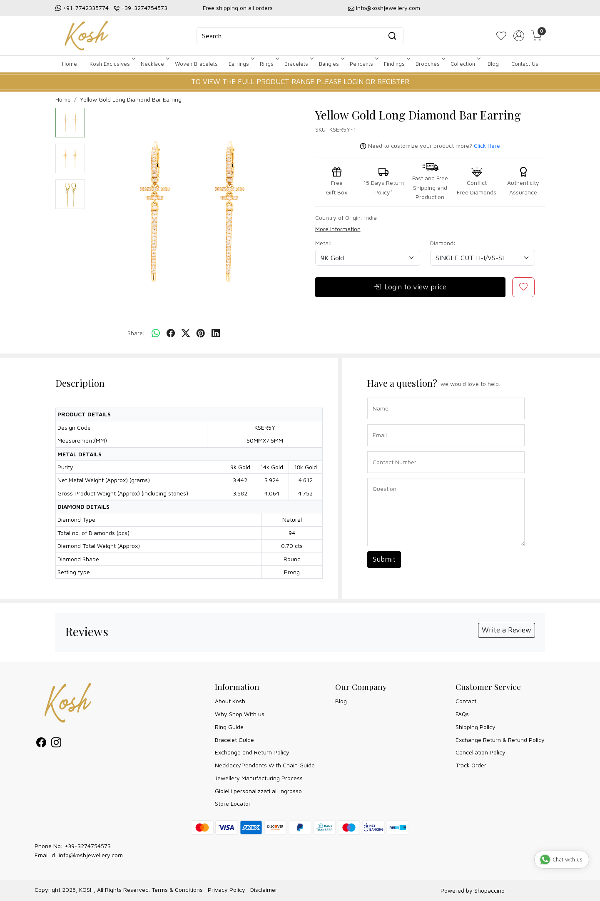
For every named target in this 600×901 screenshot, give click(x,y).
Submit (384, 559)
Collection (465, 63)
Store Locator (233, 803)
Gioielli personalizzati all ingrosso (258, 790)
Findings (396, 63)
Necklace (154, 63)
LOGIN (353, 81)
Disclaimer (263, 889)
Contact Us (524, 63)
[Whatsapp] (155, 333)
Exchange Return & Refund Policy (500, 739)
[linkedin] (215, 333)
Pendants (363, 63)
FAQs (462, 713)
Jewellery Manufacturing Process (259, 778)
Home (69, 63)
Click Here (487, 145)
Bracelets (298, 63)
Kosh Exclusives (112, 63)
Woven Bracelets (196, 63)
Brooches (430, 63)
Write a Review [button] (506, 630)
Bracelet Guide (234, 739)
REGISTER (393, 81)
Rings (269, 63)
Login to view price (410, 287)
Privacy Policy (226, 889)
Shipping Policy (475, 726)
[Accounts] (519, 35)
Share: (136, 332)
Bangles (331, 63)
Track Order (471, 765)
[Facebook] (41, 744)
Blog (493, 63)
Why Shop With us (239, 713)
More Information (338, 228)
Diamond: (443, 242)
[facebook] (170, 333)
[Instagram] (56, 744)
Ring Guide (229, 726)
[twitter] (185, 333)
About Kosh (230, 700)
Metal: (323, 242)
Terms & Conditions (177, 889)
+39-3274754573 (144, 7)
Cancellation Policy (480, 752)
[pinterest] (200, 333)
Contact (466, 700)
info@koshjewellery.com (388, 7)
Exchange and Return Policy (252, 752)
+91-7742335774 (86, 7)
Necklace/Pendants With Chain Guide (265, 765)
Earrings (241, 63)
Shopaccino (489, 890)
